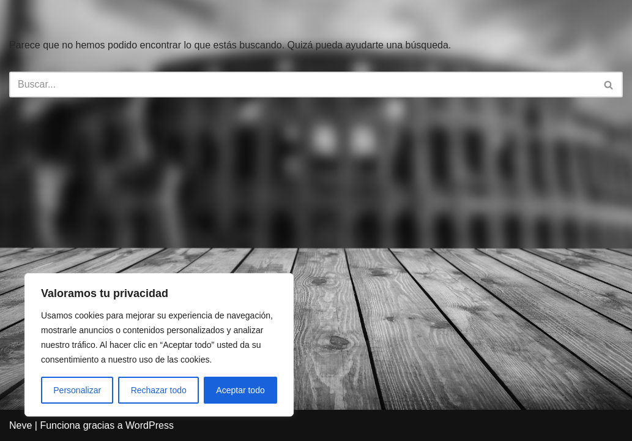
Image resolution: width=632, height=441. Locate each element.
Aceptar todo (240, 390)
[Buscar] (302, 84)
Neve (20, 425)
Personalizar (77, 390)
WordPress (149, 425)
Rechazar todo (159, 390)
